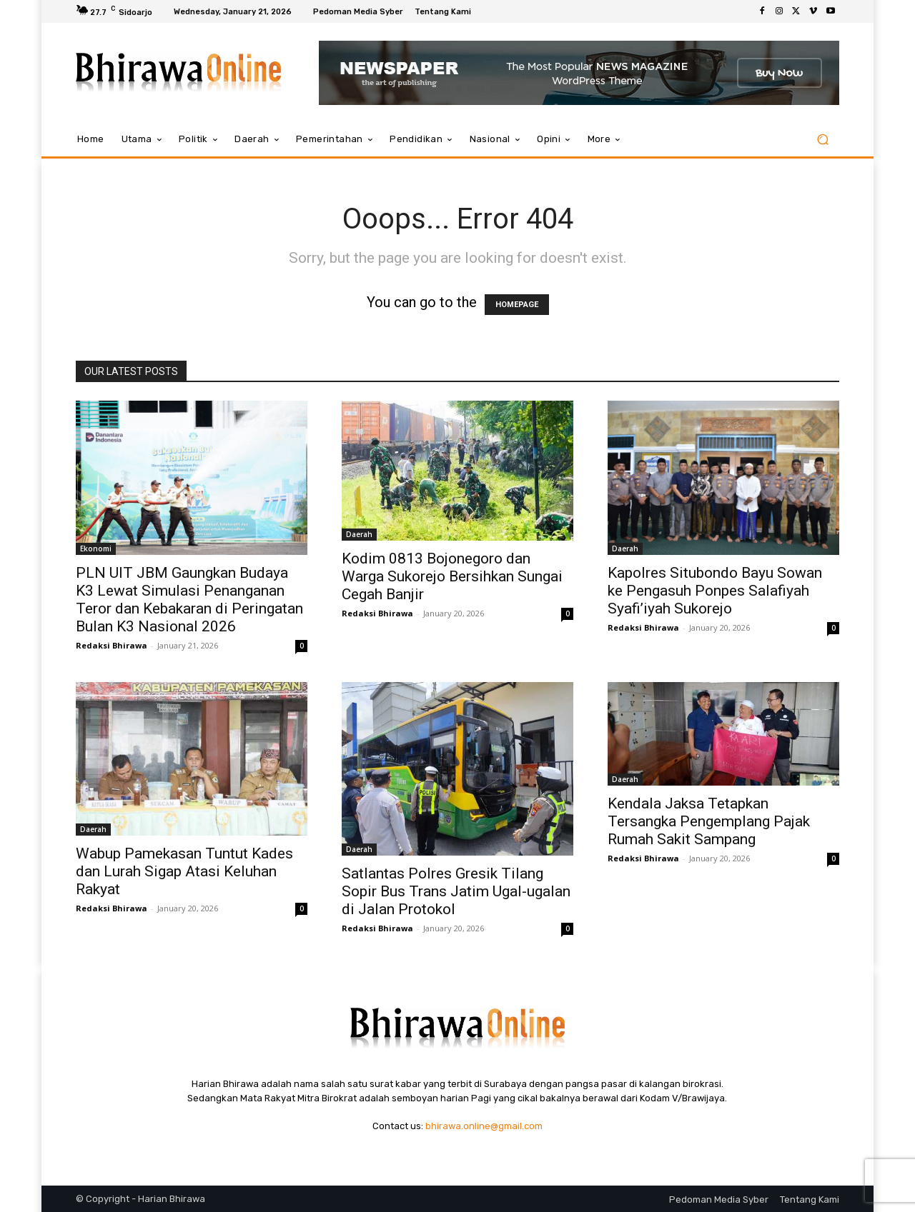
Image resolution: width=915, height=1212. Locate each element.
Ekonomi (96, 549)
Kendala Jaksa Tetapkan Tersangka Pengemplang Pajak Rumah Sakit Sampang (709, 821)
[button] (822, 139)
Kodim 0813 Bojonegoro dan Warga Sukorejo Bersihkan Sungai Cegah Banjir (452, 576)
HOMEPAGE (516, 304)
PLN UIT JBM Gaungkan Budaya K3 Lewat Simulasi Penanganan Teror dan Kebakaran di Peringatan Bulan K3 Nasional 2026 (189, 599)
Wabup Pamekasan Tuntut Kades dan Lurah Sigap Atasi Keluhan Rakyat (184, 871)
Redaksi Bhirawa (111, 645)
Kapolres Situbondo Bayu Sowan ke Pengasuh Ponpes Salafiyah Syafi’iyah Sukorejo (715, 590)
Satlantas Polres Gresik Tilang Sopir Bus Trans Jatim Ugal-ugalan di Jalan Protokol (456, 891)
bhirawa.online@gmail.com (484, 1126)
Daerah (359, 534)
